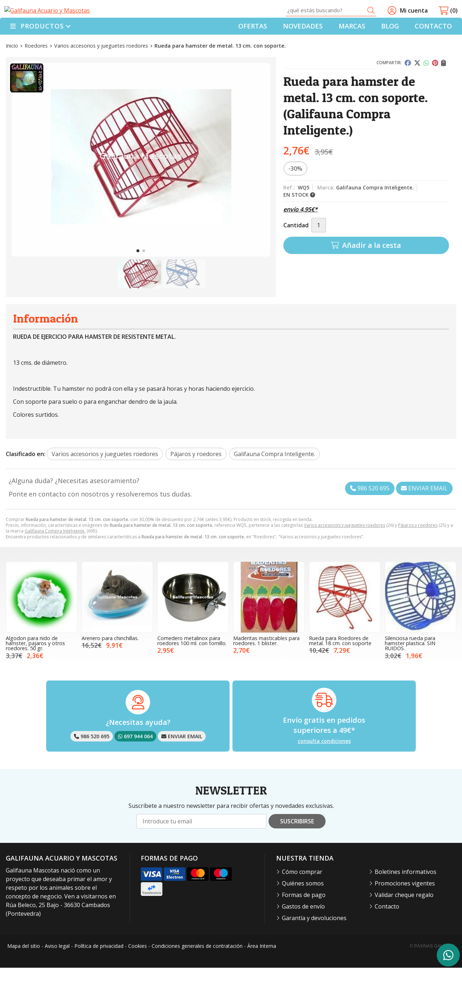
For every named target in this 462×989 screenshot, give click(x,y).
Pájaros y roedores (417, 546)
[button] (137, 272)
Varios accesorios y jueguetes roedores (344, 546)
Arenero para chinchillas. (110, 659)
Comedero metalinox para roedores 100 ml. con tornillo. (192, 662)
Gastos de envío (303, 928)
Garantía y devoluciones (314, 939)
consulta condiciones (324, 763)
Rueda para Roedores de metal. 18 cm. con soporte (340, 662)
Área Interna (261, 967)
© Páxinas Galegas (432, 967)
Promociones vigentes (405, 905)
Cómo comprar (302, 893)
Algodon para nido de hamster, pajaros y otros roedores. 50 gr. (35, 664)
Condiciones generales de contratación (197, 967)
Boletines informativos (405, 893)
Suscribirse (297, 843)
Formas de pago (304, 916)
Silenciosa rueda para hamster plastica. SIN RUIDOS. (410, 664)
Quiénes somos (303, 905)
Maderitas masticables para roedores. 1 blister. (266, 662)
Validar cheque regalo (404, 916)
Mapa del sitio (23, 967)
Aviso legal (57, 967)
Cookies (137, 967)
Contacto (387, 928)
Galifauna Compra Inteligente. (55, 552)
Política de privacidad (98, 967)
